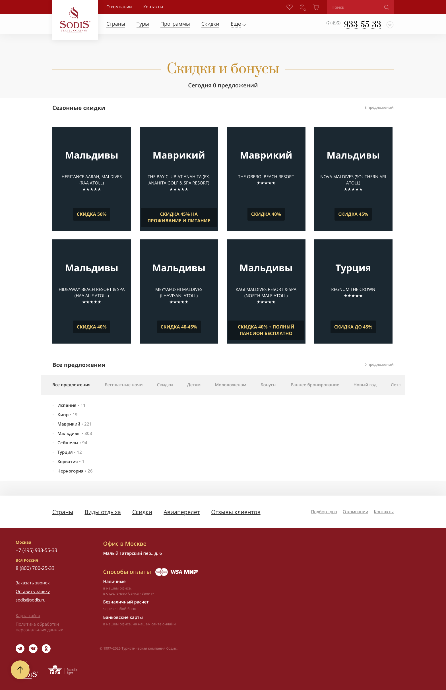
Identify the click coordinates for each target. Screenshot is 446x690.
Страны (62, 512)
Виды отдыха (102, 512)
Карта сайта (28, 616)
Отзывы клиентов (235, 512)
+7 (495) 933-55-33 (36, 550)
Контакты (384, 512)
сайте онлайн (163, 624)
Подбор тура (324, 512)
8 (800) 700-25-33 (35, 568)
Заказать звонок (33, 583)
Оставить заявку (33, 591)
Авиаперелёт (182, 512)
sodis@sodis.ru (31, 600)
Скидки (142, 512)
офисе (125, 624)
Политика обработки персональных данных (39, 627)
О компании (119, 7)
